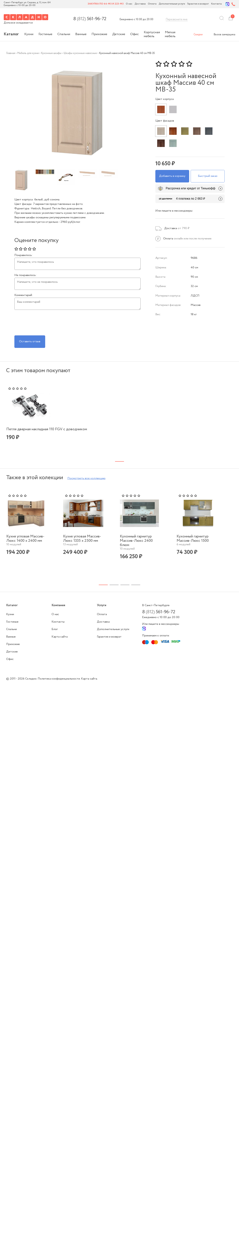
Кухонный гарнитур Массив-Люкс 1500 (193, 544)
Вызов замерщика (224, 34)
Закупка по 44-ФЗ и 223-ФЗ (106, 4)
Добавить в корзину (172, 174)
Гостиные (45, 34)
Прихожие (99, 34)
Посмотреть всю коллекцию (86, 484)
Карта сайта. (89, 685)
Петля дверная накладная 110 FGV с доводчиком (30, 427)
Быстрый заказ (207, 174)
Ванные (80, 34)
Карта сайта (60, 643)
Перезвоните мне (176, 19)
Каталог (11, 34)
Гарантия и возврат (198, 4)
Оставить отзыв (31, 339)
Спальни (63, 34)
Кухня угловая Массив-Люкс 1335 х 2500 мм (82, 544)
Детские (118, 34)
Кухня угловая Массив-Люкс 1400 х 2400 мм (25, 544)
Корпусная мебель (152, 34)
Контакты (216, 4)
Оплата (152, 4)
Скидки (198, 34)
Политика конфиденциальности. (59, 685)
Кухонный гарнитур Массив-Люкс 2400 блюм (136, 547)
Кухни (28, 34)
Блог (55, 635)
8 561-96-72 (89, 19)
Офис (134, 34)
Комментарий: (23, 295)
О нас (129, 4)
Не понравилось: (25, 275)
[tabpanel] (33, 417)
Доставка (140, 4)
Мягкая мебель (170, 34)
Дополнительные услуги (172, 4)
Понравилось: (23, 255)
